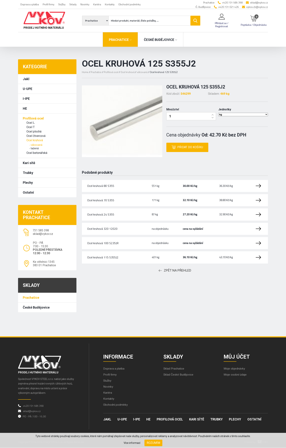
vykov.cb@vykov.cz (257, 7)
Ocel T (30, 127)
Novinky (84, 4)
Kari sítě (29, 163)
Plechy (28, 182)
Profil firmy (48, 4)
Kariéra (97, 4)
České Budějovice (36, 307)
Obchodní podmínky (129, 4)
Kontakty (110, 4)
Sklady (73, 4)
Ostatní (28, 192)
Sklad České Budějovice (178, 375)
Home (85, 72)
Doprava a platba (29, 4)
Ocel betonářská (36, 153)
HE (25, 108)
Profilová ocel (33, 118)
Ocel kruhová (34, 140)
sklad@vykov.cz (259, 2)
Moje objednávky (234, 369)
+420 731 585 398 (232, 2)
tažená (35, 148)
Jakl (26, 79)
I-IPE (26, 99)
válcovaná (36, 144)
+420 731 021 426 (228, 7)
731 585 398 (41, 230)
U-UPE (27, 89)
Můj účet (237, 357)
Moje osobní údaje (235, 375)
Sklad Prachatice (174, 369)
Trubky (28, 173)
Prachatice (31, 297)
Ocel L (30, 122)
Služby (61, 4)
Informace (118, 357)
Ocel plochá (33, 131)
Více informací (132, 442)
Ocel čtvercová (35, 136)
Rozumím (153, 443)
